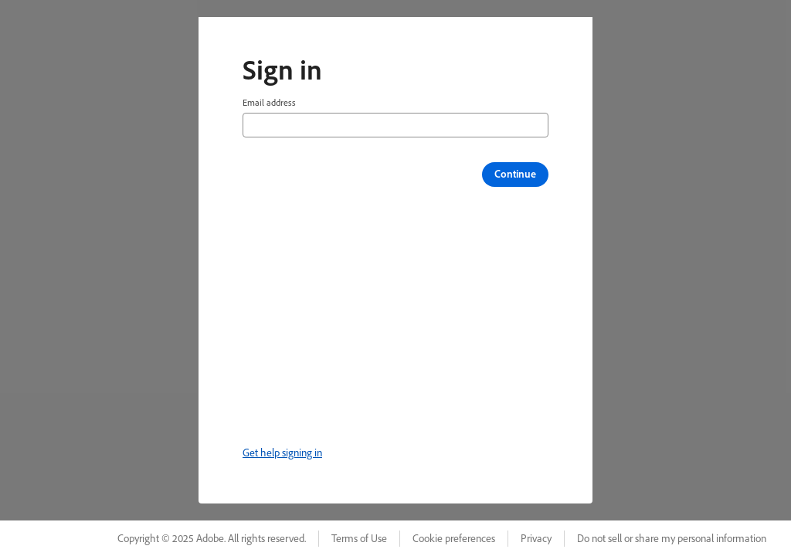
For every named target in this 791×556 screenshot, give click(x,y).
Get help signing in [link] (282, 452)
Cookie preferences (453, 538)
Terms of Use (359, 538)
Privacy (536, 538)
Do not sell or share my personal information (671, 538)
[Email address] (395, 125)
